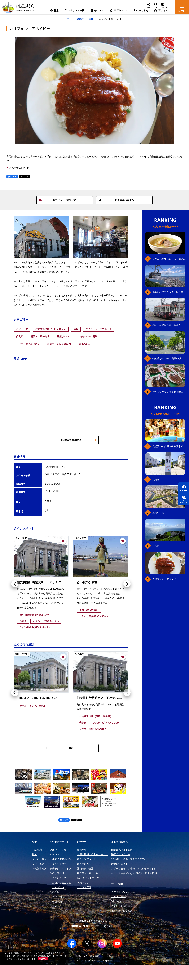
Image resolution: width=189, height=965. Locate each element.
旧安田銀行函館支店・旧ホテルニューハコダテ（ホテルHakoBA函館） (64, 582)
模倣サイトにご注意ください (94, 921)
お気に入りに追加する (57, 200)
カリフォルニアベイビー (165, 579)
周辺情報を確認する (78, 440)
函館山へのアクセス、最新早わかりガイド (168, 292)
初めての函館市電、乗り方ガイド (168, 325)
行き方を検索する (116, 200)
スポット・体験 (85, 19)
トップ (67, 19)
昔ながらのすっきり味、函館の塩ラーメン (168, 258)
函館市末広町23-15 (19, 168)
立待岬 (155, 546)
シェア (12, 176)
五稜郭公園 (158, 512)
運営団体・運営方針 (82, 926)
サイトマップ (103, 926)
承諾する (43, 958)
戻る (59, 748)
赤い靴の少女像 (87, 582)
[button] (14, 583)
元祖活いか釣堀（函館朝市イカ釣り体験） (168, 446)
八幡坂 (155, 479)
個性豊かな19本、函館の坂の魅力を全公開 (168, 358)
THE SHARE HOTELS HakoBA (37, 698)
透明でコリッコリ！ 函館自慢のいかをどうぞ (168, 391)
